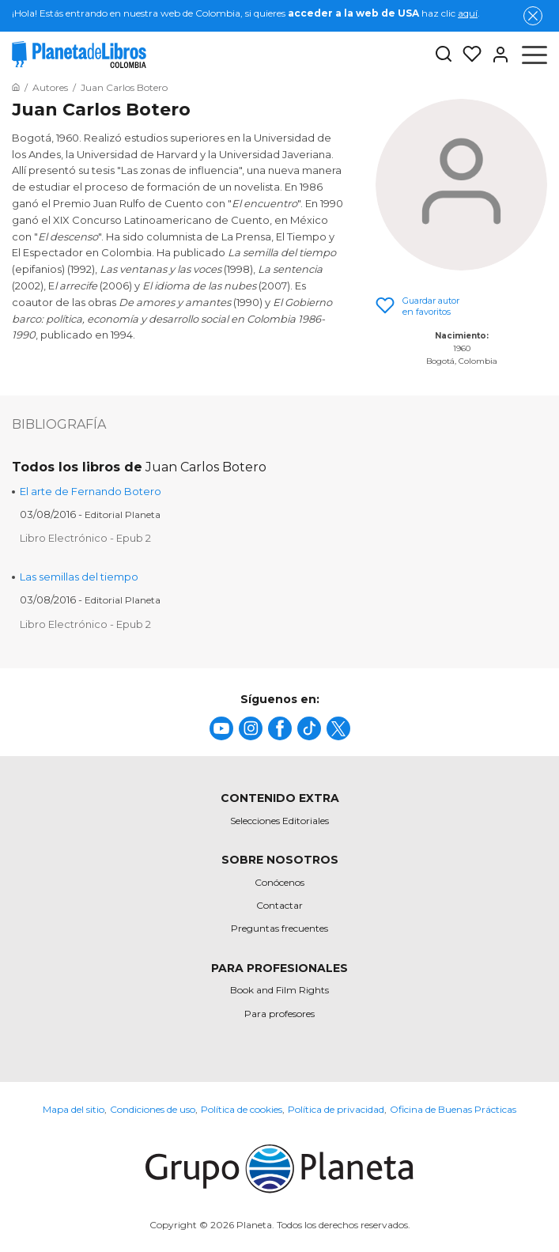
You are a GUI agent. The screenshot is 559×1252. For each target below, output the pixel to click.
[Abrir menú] (534, 54)
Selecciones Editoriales (279, 820)
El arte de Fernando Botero (90, 491)
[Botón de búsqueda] (443, 55)
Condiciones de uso (152, 1109)
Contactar (279, 905)
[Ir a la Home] (16, 87)
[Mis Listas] (467, 54)
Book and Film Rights (279, 990)
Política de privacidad (336, 1109)
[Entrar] (496, 54)
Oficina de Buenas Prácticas (453, 1109)
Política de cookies (241, 1109)
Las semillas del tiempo (79, 576)
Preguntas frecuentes (279, 928)
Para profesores (279, 1013)
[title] (221, 728)
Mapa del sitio (73, 1109)
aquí (468, 13)
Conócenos (279, 882)
